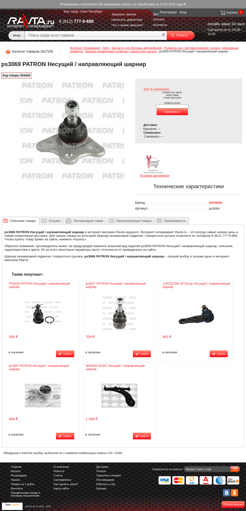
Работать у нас (106, 484)
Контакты (160, 25)
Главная (16, 466)
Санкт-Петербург (91, 11)
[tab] (20, 220)
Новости (59, 471)
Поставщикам (105, 479)
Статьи (58, 475)
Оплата (158, 19)
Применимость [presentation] (175, 221)
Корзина (229, 12)
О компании (61, 466)
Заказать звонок (123, 14)
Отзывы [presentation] (55, 221)
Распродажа (19, 475)
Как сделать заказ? (66, 484)
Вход (183, 12)
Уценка (15, 479)
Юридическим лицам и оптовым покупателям (25, 494)
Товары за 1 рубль (23, 484)
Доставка (102, 466)
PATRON (215, 203)
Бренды (101, 488)
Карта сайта (61, 488)
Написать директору (126, 19)
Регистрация (168, 12)
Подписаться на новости (167, 469)
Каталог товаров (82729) (29, 51)
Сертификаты (62, 479)
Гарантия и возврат (108, 475)
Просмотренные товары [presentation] (134, 221)
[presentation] (23, 220)
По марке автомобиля (154, 165)
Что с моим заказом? (127, 25)
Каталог (16, 471)
